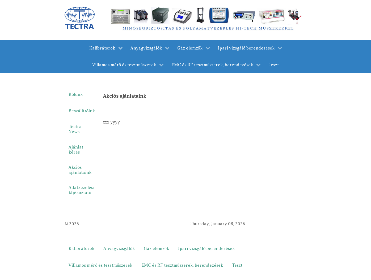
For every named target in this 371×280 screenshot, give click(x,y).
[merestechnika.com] (207, 19)
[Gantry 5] (80, 17)
